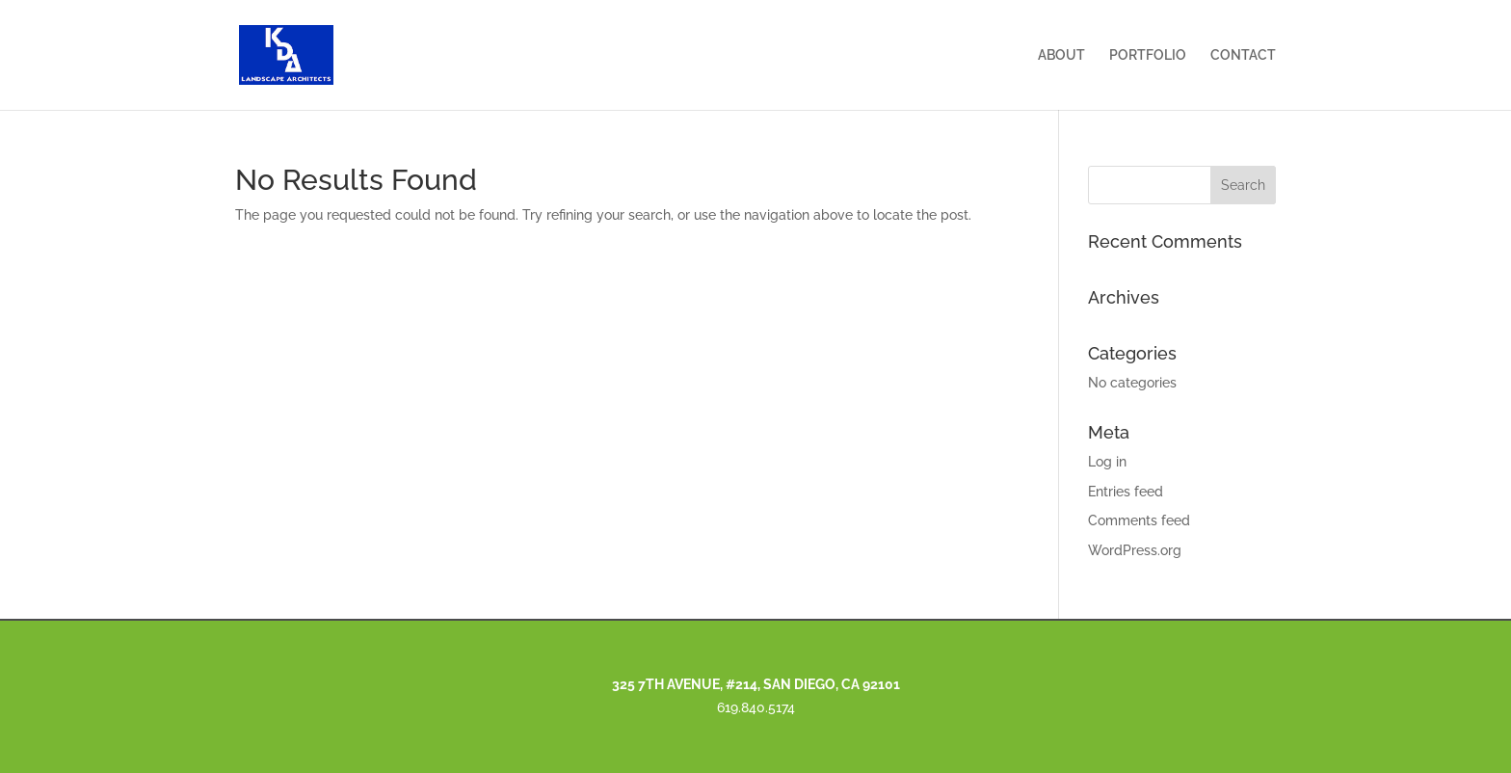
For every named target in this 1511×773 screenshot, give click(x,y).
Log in (1107, 461)
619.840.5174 (756, 707)
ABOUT (1061, 55)
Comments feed (1139, 520)
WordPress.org (1134, 550)
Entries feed (1125, 491)
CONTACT (1243, 55)
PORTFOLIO (1147, 55)
